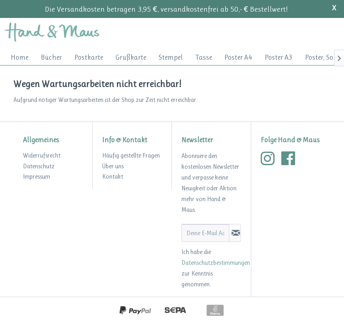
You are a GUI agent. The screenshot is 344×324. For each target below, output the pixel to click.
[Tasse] (203, 57)
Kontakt (112, 176)
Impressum (36, 176)
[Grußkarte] (130, 57)
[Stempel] (170, 57)
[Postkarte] (88, 57)
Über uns (113, 166)
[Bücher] (51, 57)
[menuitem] (19, 57)
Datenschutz (39, 166)
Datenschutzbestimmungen (215, 262)
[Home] (19, 57)
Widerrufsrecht (41, 155)
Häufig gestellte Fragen (131, 155)
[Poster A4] (238, 57)
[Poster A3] (278, 57)
